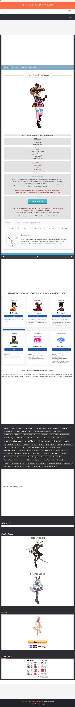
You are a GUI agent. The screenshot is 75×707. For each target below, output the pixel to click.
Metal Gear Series (10, 450)
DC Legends (54, 435)
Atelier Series (8, 431)
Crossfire (44, 435)
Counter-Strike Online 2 (30, 435)
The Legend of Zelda (54, 463)
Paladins (63, 453)
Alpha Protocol (41, 428)
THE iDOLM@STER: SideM (35, 463)
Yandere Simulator (49, 466)
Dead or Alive (64, 435)
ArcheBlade (63, 428)
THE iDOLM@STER (17, 463)
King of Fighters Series (46, 444)
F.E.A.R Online (20, 438)
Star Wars (47, 460)
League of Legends (10, 447)
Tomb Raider (8, 466)
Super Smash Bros (59, 460)
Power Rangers (33, 457)
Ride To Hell (57, 457)
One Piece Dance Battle (22, 453)
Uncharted (27, 466)
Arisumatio (29, 235)
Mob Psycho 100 (47, 450)
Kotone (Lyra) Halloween (37, 75)
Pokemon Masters (37, 164)
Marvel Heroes (55, 447)
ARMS (6, 428)
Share (24, 228)
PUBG (46, 453)
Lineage (21, 447)
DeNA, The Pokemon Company (37, 171)
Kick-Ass (33, 444)
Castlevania (7, 435)
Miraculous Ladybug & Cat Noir (28, 450)
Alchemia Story (28, 428)
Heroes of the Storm (30, 441)
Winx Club (36, 466)
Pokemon (18, 222)
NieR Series (8, 453)
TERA (6, 463)
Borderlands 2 (57, 431)
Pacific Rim (54, 453)
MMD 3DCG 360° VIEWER (39, 4)
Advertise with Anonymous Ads (13, 486)
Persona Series (9, 457)
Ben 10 (17, 431)
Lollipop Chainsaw (33, 447)
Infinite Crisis (57, 441)
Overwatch (36, 453)
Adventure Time (16, 428)
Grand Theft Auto (58, 438)
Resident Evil (45, 457)
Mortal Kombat (61, 450)
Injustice (66, 441)
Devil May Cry (8, 438)
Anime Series (52, 428)
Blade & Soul (26, 431)
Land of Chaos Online (64, 444)
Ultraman (18, 466)
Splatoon (38, 460)
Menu (5, 11)
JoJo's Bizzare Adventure (12, 444)
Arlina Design (41, 704)
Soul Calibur (29, 460)
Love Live (44, 447)
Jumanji (25, 444)
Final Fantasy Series (34, 438)
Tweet (11, 228)
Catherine (17, 435)
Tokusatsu (66, 463)
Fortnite (46, 438)
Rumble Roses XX (10, 460)
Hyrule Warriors (45, 441)
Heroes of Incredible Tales (12, 441)
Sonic (20, 460)
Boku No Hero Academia (41, 431)
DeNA (37, 167)
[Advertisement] (37, 48)
